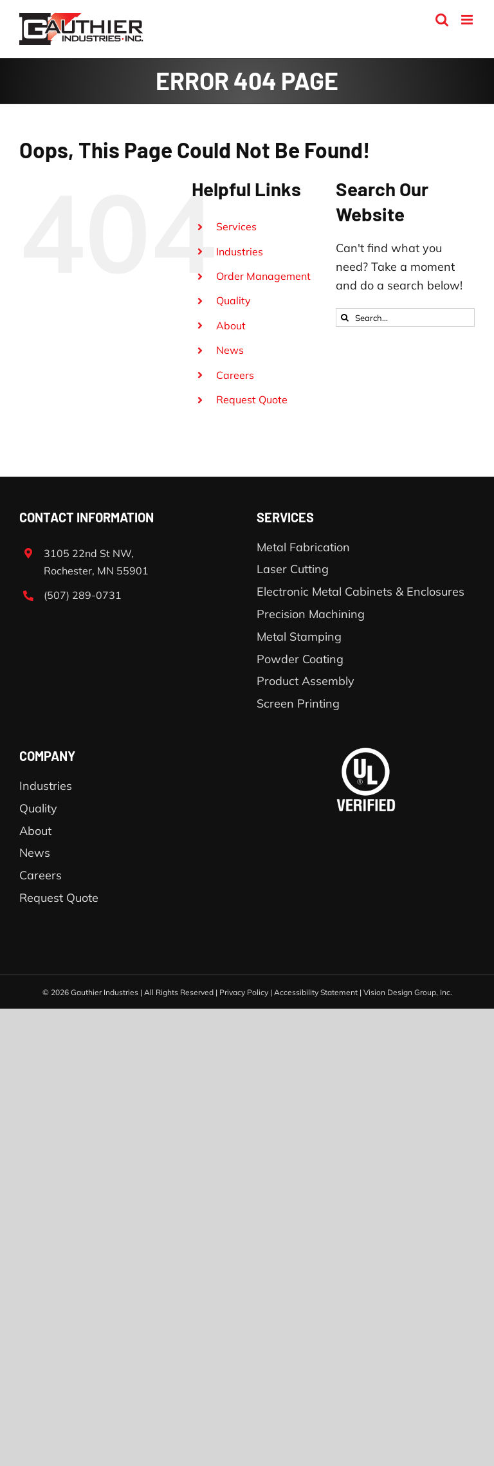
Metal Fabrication (303, 547)
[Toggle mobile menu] (468, 19)
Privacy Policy (243, 992)
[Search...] (405, 317)
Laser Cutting (293, 569)
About (231, 325)
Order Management (263, 276)
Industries (239, 251)
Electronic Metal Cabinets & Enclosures (360, 591)
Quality (233, 300)
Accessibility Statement (316, 992)
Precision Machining (311, 614)
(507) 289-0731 (83, 595)
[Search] (345, 317)
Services (236, 226)
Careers (235, 375)
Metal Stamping (299, 636)
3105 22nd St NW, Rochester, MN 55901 (96, 562)
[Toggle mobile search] (441, 19)
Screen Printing (298, 703)
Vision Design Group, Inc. (407, 992)
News (230, 350)
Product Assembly (305, 680)
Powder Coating (300, 659)
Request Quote (252, 399)
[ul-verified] (366, 753)
